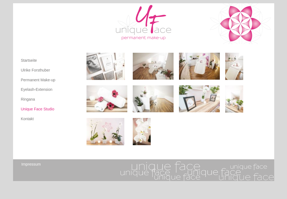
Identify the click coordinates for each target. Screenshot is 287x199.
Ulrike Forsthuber (35, 70)
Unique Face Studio (37, 109)
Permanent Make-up (38, 80)
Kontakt (27, 119)
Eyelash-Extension (37, 89)
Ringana (28, 99)
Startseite (29, 60)
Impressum (31, 164)
